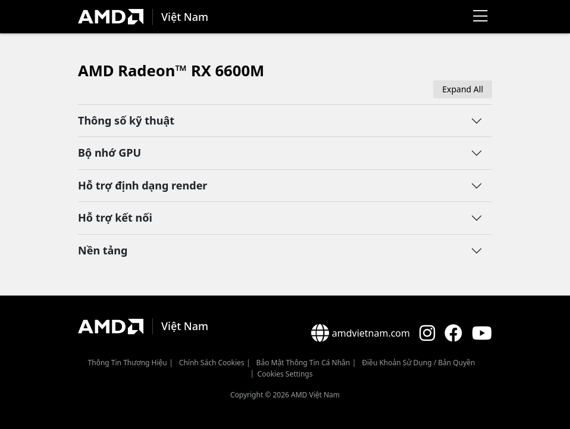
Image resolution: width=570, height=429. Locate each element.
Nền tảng (102, 250)
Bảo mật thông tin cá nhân (303, 363)
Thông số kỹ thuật (126, 120)
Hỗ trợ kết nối (115, 217)
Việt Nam (184, 17)
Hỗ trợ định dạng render (142, 185)
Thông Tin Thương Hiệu (127, 363)
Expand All (462, 89)
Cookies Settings (285, 374)
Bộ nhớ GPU (109, 152)
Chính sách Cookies (212, 363)
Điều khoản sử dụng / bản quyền (418, 363)
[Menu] (480, 17)
